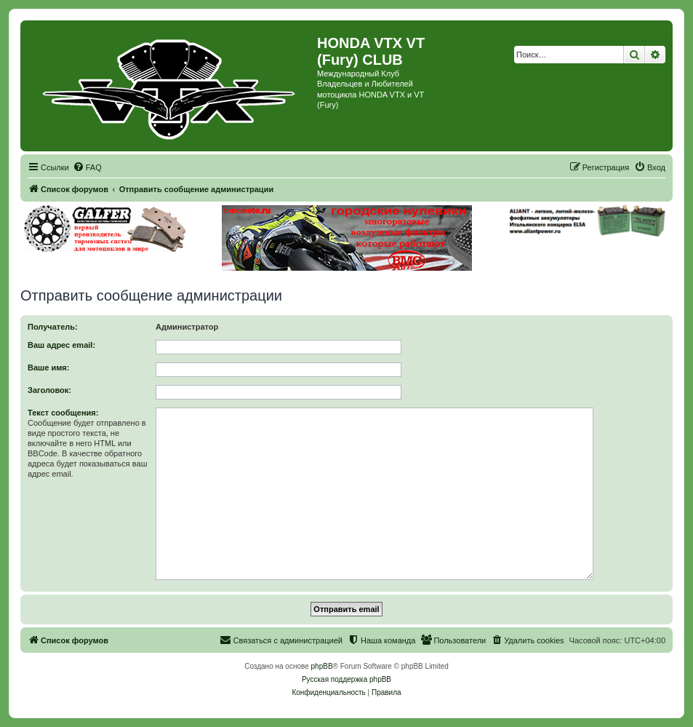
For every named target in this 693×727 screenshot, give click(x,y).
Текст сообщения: (63, 412)
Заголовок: (49, 390)
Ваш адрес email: (61, 345)
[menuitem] (87, 167)
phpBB (322, 666)
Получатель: (53, 326)
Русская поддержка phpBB (346, 679)
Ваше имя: (48, 367)
